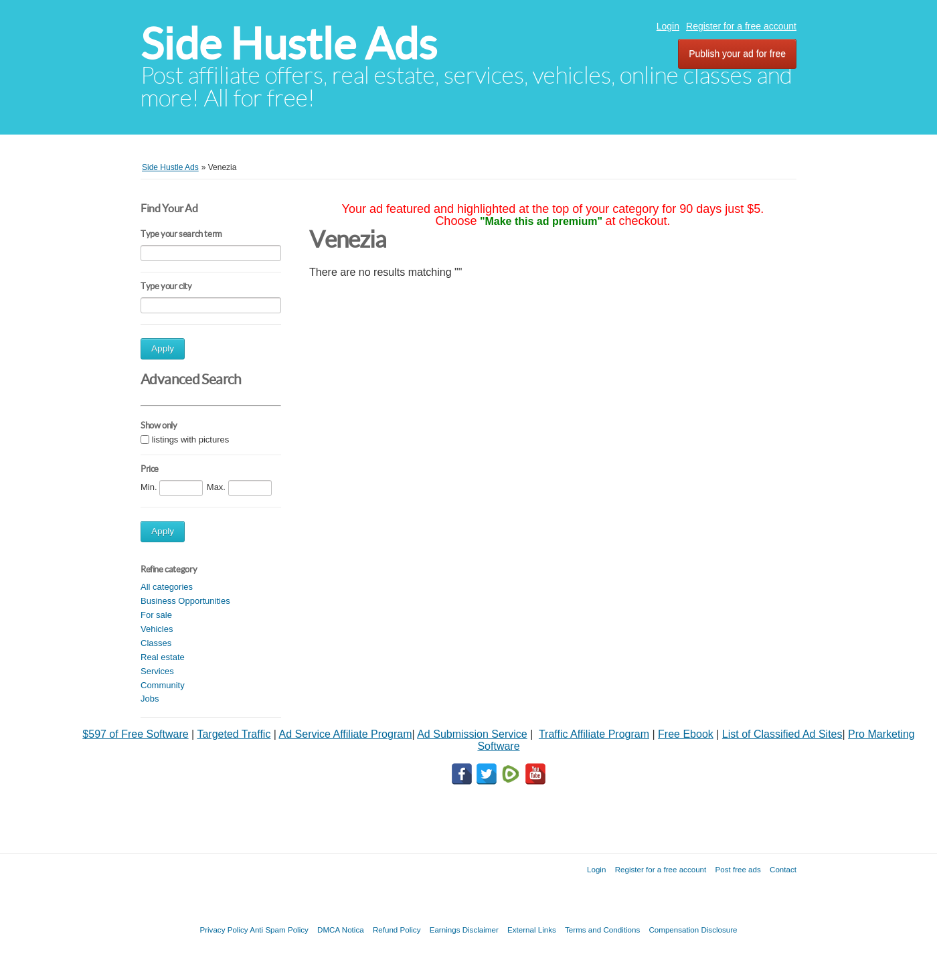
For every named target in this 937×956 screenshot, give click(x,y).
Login (668, 26)
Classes (156, 643)
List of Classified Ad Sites (782, 734)
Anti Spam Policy (279, 929)
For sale (156, 615)
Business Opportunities (185, 601)
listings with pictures (191, 439)
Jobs (150, 699)
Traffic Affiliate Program (594, 734)
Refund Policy (397, 929)
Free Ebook (685, 734)
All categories (167, 587)
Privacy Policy (223, 929)
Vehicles (157, 629)
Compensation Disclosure (693, 929)
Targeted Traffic (233, 734)
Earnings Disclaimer (464, 929)
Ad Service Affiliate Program (345, 734)
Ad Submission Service (472, 734)
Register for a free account (741, 26)
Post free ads (737, 869)
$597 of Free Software (135, 734)
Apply (162, 348)
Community (163, 685)
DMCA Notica (340, 929)
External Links (531, 929)
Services (157, 671)
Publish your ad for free (737, 53)
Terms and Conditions (602, 929)
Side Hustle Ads (289, 43)
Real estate (163, 657)
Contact (783, 869)
